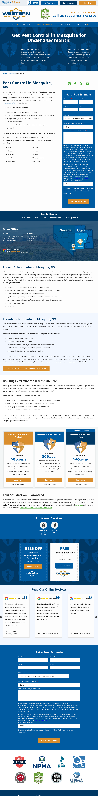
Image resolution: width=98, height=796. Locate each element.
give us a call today (11, 103)
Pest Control (26, 218)
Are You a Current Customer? (73, 123)
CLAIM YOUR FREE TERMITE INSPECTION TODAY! (26, 369)
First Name (67, 99)
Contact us (79, 505)
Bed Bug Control (72, 218)
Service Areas (43, 24)
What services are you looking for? (75, 131)
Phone (66, 106)
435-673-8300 (11, 241)
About (13, 24)
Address (66, 115)
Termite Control (56, 218)
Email (81, 106)
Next (96, 617)
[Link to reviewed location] (16, 598)
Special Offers (63, 24)
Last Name (82, 99)
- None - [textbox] (67, 184)
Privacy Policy (77, 179)
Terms (85, 179)
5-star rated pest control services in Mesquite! (36, 508)
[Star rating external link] (14, 3)
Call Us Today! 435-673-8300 (74, 15)
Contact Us (80, 24)
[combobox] (78, 184)
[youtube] (87, 83)
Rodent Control (40, 218)
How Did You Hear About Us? (73, 181)
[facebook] (75, 83)
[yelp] (81, 83)
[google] (69, 83)
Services (27, 24)
